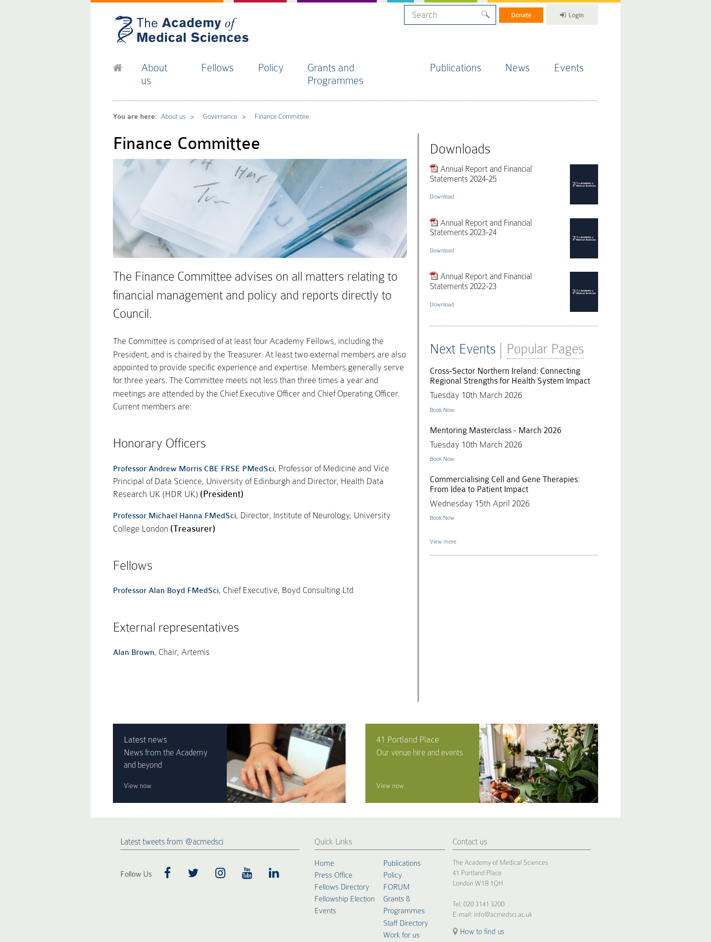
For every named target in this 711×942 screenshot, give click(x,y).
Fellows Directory (341, 789)
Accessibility (233, 874)
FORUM (396, 789)
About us (167, 63)
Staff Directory (405, 825)
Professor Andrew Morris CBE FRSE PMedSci (193, 395)
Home (324, 765)
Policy (281, 63)
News (525, 63)
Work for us (401, 837)
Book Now (444, 378)
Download (444, 169)
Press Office (333, 777)
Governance (213, 96)
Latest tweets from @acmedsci (171, 744)
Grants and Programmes (367, 63)
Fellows (227, 63)
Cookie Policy (128, 874)
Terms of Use (199, 874)
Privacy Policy (163, 874)
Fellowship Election (344, 801)
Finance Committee (272, 96)
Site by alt (587, 866)
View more (445, 514)
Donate (512, 13)
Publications (464, 63)
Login (568, 13)
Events (577, 63)
